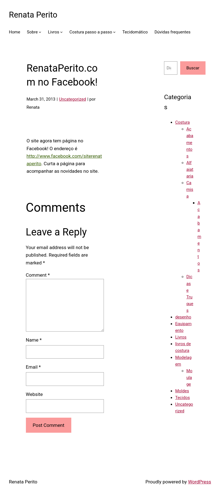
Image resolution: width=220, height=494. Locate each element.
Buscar (192, 67)
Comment (38, 275)
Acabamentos (189, 142)
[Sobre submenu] (40, 32)
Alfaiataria (189, 169)
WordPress (199, 482)
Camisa (189, 189)
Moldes (182, 390)
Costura (182, 122)
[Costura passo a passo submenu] (114, 32)
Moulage (189, 377)
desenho (183, 317)
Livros (180, 337)
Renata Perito (33, 15)
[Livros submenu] (61, 32)
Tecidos (182, 397)
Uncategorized (72, 99)
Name (34, 340)
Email (33, 367)
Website (34, 394)
